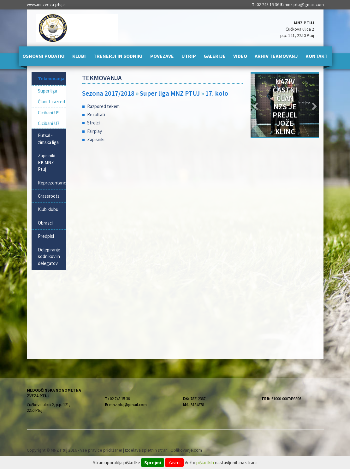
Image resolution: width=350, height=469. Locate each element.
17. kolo (216, 93)
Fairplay (94, 131)
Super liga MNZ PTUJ (170, 93)
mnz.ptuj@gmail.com (304, 4)
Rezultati (96, 114)
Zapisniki (95, 139)
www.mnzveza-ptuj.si (47, 4)
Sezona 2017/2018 (108, 93)
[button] (256, 105)
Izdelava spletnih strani (147, 450)
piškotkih (205, 463)
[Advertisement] (162, 198)
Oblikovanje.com (186, 450)
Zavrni (174, 463)
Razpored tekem (103, 106)
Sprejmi (152, 463)
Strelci (93, 123)
